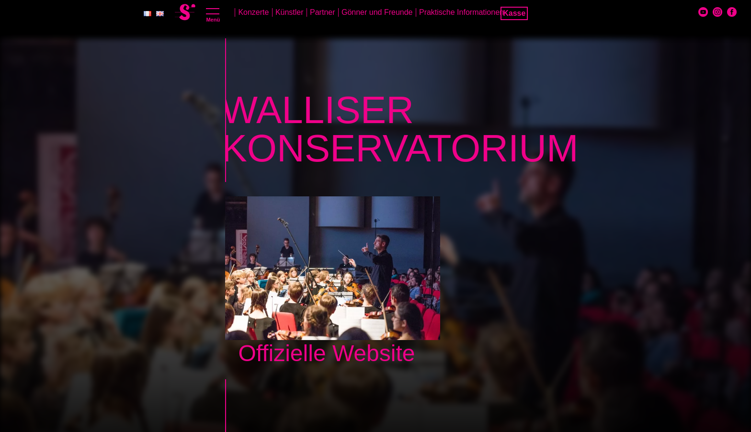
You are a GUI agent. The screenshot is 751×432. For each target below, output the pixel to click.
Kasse (514, 13)
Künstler (289, 12)
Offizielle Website (326, 353)
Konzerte (253, 12)
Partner (322, 12)
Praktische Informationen (461, 12)
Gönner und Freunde (377, 12)
